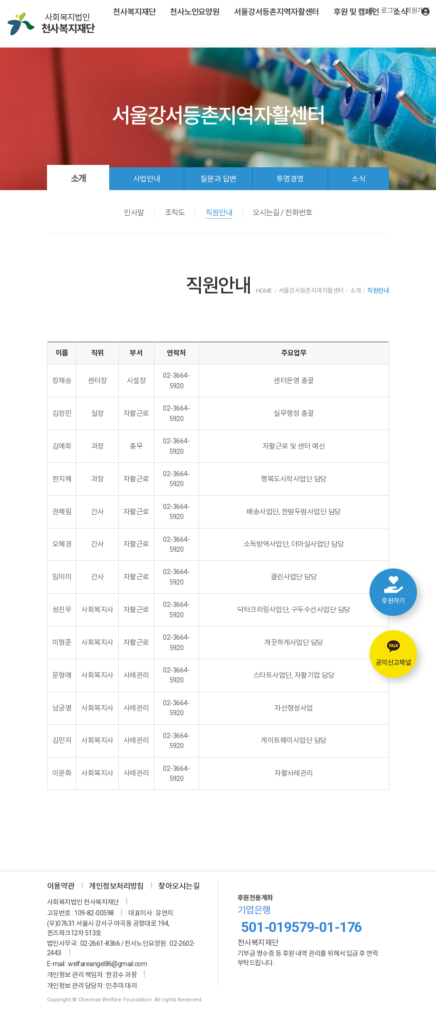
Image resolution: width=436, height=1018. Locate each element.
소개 (78, 178)
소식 (358, 178)
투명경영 (290, 178)
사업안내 (147, 178)
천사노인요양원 (195, 12)
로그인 (389, 10)
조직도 (175, 212)
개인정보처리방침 (116, 886)
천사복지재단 (134, 12)
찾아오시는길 (178, 886)
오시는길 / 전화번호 (282, 212)
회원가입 (417, 10)
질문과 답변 (218, 178)
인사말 (134, 212)
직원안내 (219, 212)
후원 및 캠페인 (356, 12)
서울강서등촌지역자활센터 (276, 12)
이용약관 (61, 886)
